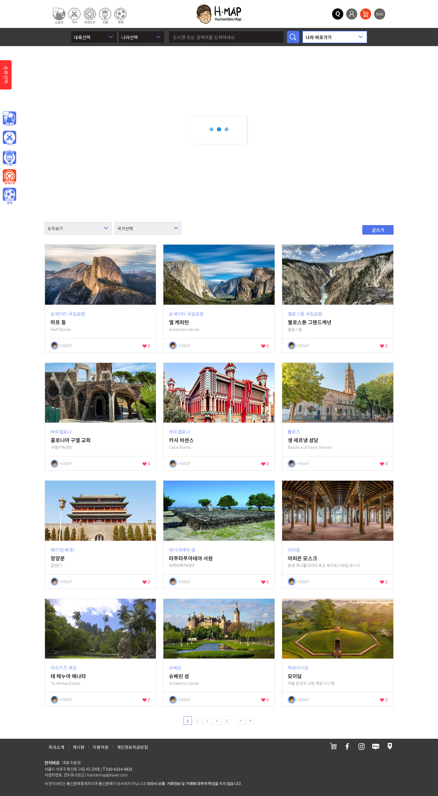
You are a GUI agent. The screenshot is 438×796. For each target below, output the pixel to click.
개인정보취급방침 (132, 747)
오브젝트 (9, 196)
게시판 (78, 747)
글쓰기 (378, 230)
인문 (9, 119)
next (241, 720)
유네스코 (9, 177)
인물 (9, 158)
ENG (379, 13)
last (250, 720)
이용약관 (100, 747)
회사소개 (56, 747)
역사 (9, 138)
